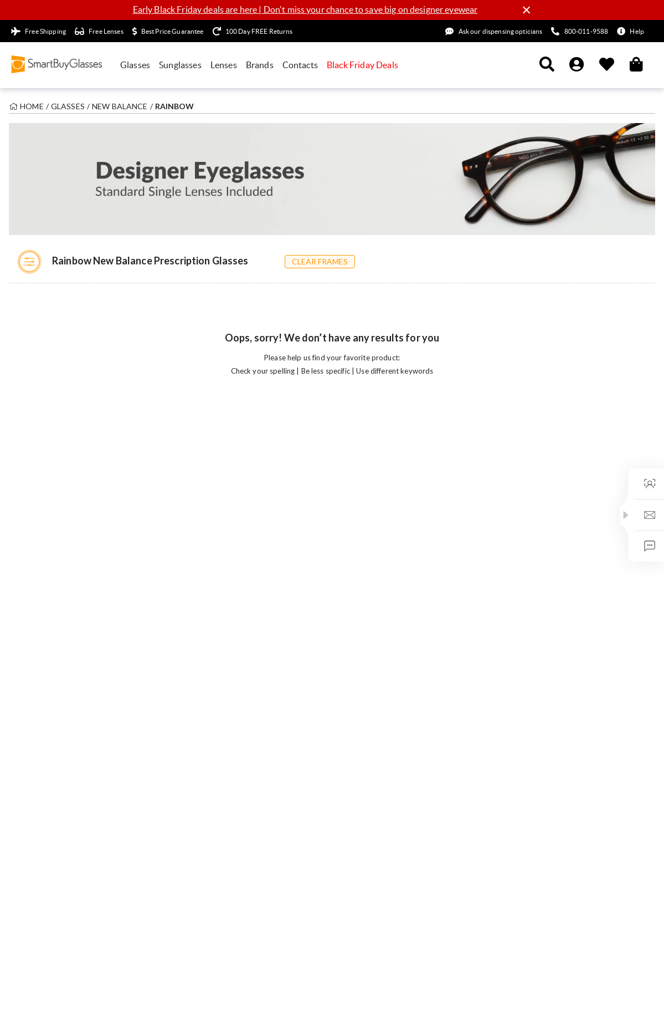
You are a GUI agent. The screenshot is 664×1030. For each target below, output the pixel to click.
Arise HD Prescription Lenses (390, 712)
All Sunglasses (40, 593)
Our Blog (516, 593)
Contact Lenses (203, 725)
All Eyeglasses (40, 581)
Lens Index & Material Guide (388, 647)
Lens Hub (355, 633)
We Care (515, 620)
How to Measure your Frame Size (396, 699)
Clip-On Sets (199, 673)
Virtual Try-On (41, 647)
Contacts (300, 65)
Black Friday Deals (362, 65)
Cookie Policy (186, 1001)
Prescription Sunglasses (218, 686)
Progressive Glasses (211, 581)
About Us (516, 581)
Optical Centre (365, 593)
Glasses (135, 65)
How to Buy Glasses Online (386, 607)
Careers (514, 607)
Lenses (223, 65)
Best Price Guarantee (537, 673)
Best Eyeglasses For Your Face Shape (402, 686)
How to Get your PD (374, 659)
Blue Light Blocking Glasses (224, 620)
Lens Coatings (363, 739)
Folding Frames (204, 659)
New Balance (120, 106)
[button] (625, 515)
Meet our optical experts (543, 699)
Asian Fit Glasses (206, 647)
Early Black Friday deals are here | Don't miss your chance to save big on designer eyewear (305, 9)
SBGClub (516, 647)
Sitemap (235, 1001)
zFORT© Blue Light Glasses (386, 673)
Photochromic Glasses (216, 633)
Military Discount (531, 770)
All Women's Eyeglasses (56, 620)
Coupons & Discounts (54, 744)
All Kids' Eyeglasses (50, 633)
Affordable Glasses (210, 739)
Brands (260, 65)
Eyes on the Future (532, 633)
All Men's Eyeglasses (51, 607)
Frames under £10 (47, 717)
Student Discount (46, 730)
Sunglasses (180, 65)
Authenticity (522, 659)
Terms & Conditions (53, 1001)
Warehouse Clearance (54, 704)
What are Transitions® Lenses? (392, 725)
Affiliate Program (530, 744)
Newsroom (519, 686)
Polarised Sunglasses (213, 712)
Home (32, 106)
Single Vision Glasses (213, 593)
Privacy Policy (126, 1001)
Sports (188, 699)
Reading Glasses (205, 607)
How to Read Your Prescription (394, 620)
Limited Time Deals (49, 690)
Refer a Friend (525, 756)
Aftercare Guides (369, 581)
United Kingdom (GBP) (577, 930)
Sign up (497, 381)
